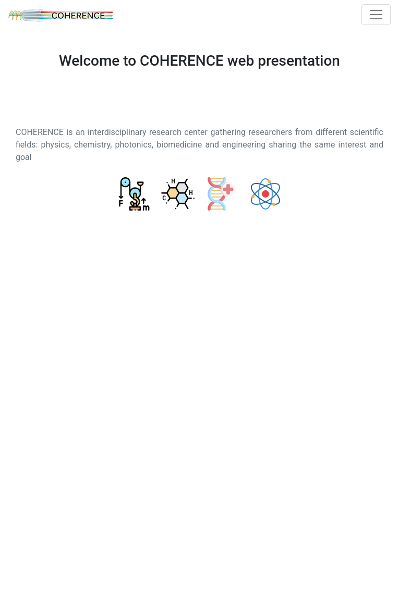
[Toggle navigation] (376, 14)
